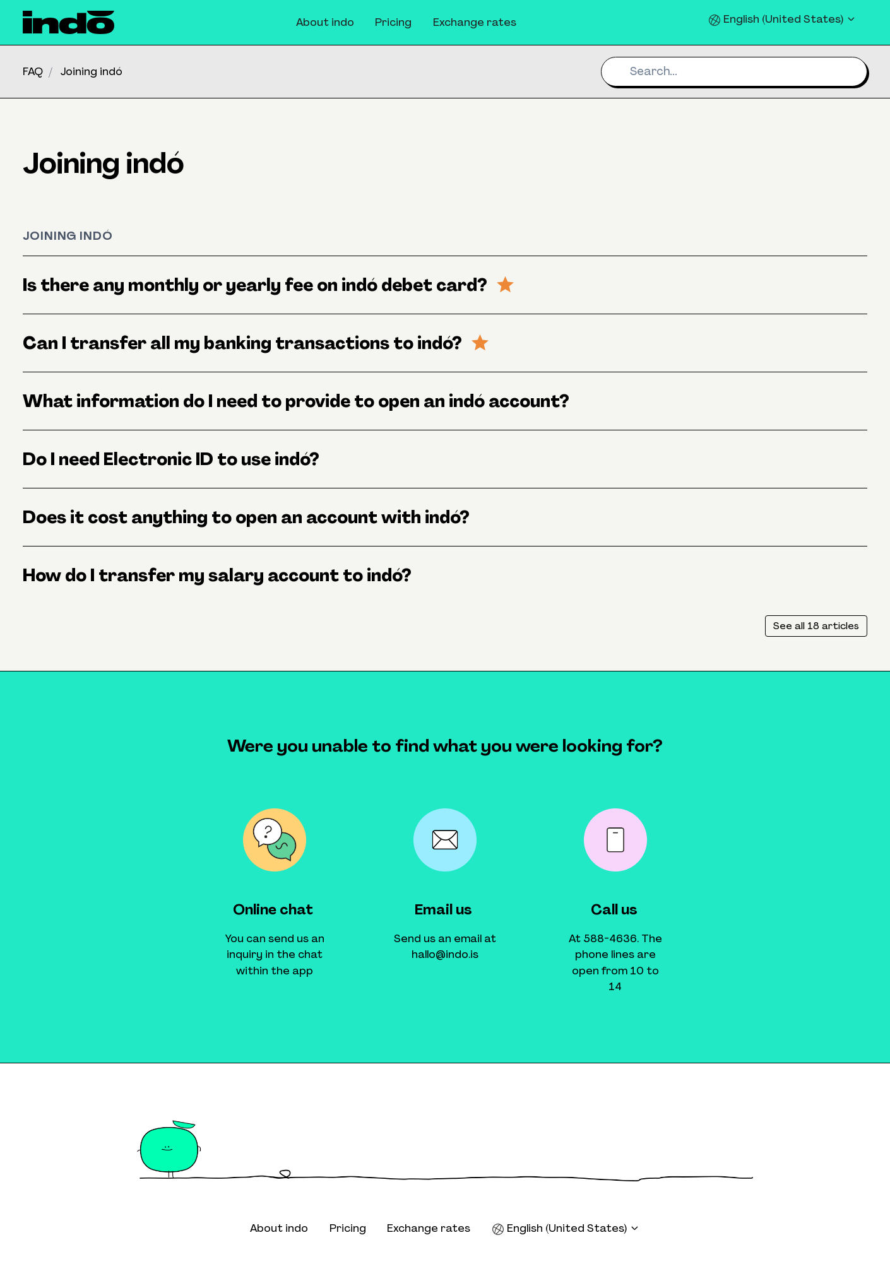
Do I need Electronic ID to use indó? (171, 459)
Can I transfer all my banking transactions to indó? (256, 343)
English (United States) (782, 19)
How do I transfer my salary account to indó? (217, 575)
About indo (325, 22)
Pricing (393, 22)
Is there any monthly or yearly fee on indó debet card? (268, 285)
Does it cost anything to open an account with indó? (246, 517)
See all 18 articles (816, 625)
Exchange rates (474, 22)
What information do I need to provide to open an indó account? (296, 401)
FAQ (33, 71)
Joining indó (91, 71)
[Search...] (734, 71)
